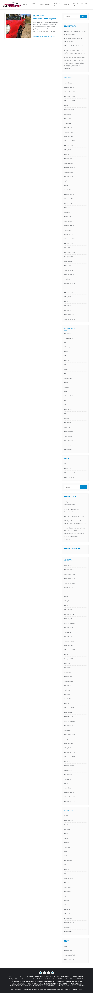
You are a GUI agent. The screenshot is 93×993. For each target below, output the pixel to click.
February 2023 (69, 159)
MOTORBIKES (63, 983)
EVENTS (47, 979)
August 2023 (69, 145)
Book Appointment (77, 976)
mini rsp (67, 418)
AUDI (66, 342)
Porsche (67, 427)
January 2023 (69, 163)
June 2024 (68, 114)
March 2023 (68, 154)
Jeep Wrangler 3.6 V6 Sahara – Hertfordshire (70, 981)
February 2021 (69, 225)
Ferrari (67, 360)
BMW (66, 356)
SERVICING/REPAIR (37, 985)
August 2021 (69, 203)
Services (25, 985)
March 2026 (68, 83)
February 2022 (69, 194)
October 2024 (69, 105)
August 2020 (69, 243)
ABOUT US (12, 976)
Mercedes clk (38, 36)
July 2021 (68, 208)
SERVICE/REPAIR (15, 985)
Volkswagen (68, 449)
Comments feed (70, 473)
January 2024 (69, 136)
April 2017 (68, 279)
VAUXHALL (68, 445)
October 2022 (69, 172)
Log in (67, 464)
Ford (66, 369)
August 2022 (69, 176)
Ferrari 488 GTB (57, 979)
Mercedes (68, 405)
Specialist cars (50, 985)
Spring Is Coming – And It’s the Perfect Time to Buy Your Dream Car (75, 51)
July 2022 (68, 181)
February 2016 (69, 310)
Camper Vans (26, 979)
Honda (67, 382)
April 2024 (68, 123)
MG (66, 414)
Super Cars (68, 436)
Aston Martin (69, 338)
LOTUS (67, 400)
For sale (67, 365)
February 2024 (69, 132)
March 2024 (68, 127)
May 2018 (68, 266)
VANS (59, 985)
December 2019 (70, 252)
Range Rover (69, 431)
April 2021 (68, 216)
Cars (34, 979)
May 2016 (68, 297)
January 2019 (69, 261)
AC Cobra (68, 333)
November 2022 (70, 167)
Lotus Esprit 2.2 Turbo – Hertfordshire (45, 983)
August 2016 (69, 292)
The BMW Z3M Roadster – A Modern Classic (73, 40)
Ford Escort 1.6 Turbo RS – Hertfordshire (22, 981)
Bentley (67, 347)
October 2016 (69, 288)
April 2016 (68, 301)
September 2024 (70, 110)
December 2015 (70, 314)
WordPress (60, 989)
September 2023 (70, 141)
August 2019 (69, 257)
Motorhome (68, 423)
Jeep (66, 391)
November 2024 (70, 101)
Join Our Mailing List (18, 983)
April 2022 (68, 190)
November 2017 (70, 270)
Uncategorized (69, 440)
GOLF (66, 374)
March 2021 (68, 221)
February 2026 (69, 87)
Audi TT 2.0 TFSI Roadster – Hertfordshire (31, 976)
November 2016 (70, 283)
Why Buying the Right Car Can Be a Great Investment (75, 33)
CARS (40, 979)
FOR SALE (80, 979)
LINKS (29, 983)
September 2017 (70, 274)
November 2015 (70, 319)
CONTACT (82, 985)
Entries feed (69, 468)
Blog (66, 351)
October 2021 (69, 199)
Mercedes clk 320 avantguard (44, 19)
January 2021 (69, 230)
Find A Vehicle (70, 979)
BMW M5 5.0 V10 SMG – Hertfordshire (57, 976)
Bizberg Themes (77, 989)
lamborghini (69, 396)
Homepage (68, 378)
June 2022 (68, 185)
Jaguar (67, 387)
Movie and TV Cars (76, 983)
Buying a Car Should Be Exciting (74, 46)
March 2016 (68, 306)
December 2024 (70, 96)
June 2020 (68, 248)
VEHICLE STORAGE (69, 985)
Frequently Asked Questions (45, 981)
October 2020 (69, 234)
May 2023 (68, 150)
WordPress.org (69, 477)
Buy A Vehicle (15, 979)
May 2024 (68, 118)
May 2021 (68, 212)
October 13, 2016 (38, 15)
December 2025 (70, 92)
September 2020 (70, 239)
